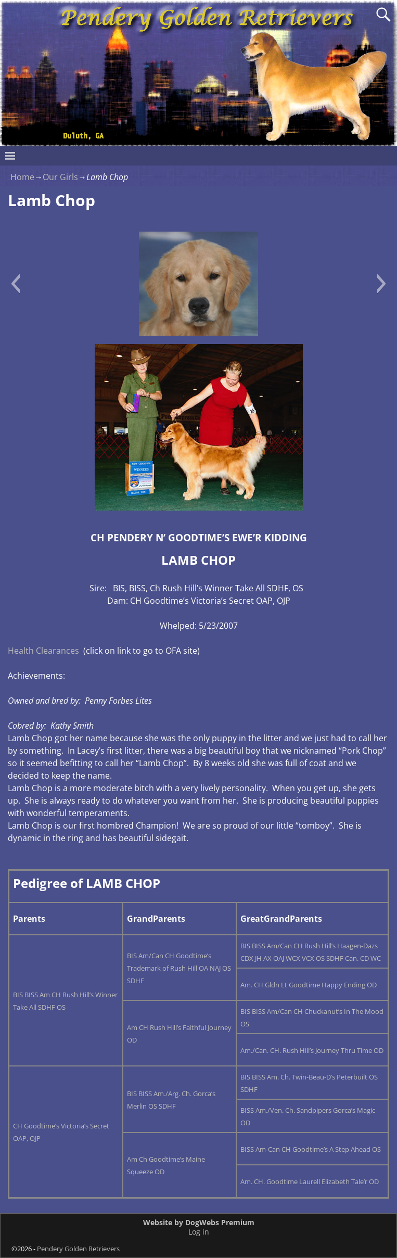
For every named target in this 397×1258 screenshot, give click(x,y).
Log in (198, 1232)
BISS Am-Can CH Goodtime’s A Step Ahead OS (310, 1149)
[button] (15, 283)
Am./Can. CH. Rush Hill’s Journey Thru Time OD (311, 1050)
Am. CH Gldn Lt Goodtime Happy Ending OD (308, 984)
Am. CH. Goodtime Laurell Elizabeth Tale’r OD (309, 1181)
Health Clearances (43, 650)
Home (22, 177)
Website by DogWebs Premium (198, 1222)
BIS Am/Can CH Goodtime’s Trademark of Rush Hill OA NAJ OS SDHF (179, 968)
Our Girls (60, 177)
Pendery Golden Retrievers (78, 1248)
